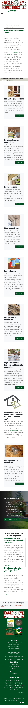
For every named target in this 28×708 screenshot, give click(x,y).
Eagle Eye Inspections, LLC (16, 698)
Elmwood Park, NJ (17, 687)
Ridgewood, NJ (8, 682)
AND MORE (20, 692)
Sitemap (14, 673)
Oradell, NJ (18, 684)
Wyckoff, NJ (18, 685)
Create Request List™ (15, 430)
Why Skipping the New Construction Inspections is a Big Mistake (14, 540)
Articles (14, 668)
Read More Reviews (11, 519)
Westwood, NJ (9, 685)
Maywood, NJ (10, 680)
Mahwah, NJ (14, 689)
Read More (19, 116)
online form (10, 80)
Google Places (14, 664)
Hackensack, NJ (18, 682)
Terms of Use (14, 672)
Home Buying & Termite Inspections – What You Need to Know (12, 570)
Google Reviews (14, 666)
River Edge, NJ (10, 684)
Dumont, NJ (7, 687)
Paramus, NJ (18, 680)
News (22, 700)
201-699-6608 (14, 11)
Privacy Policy (14, 670)
